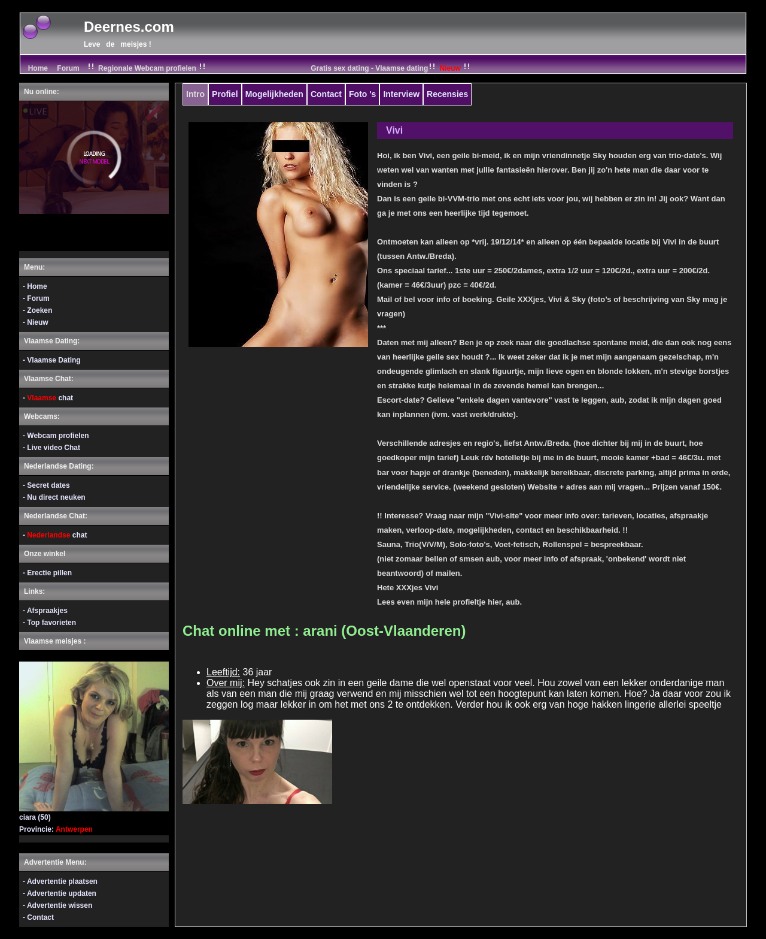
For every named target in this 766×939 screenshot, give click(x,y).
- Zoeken (37, 310)
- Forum (36, 298)
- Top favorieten (49, 622)
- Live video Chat (51, 447)
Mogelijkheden (274, 94)
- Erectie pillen (47, 573)
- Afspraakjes (45, 610)
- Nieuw (35, 322)
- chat (48, 398)
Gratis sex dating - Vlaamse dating (391, 68)
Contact (326, 94)
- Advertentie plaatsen (60, 881)
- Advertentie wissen (57, 905)
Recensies (447, 94)
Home (37, 68)
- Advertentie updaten (59, 893)
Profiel (225, 94)
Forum (68, 68)
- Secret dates (46, 485)
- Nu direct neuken (54, 497)
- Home (35, 286)
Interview (401, 94)
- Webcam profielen (56, 435)
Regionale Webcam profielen (147, 68)
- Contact (38, 917)
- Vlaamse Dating (52, 360)
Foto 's (362, 94)
